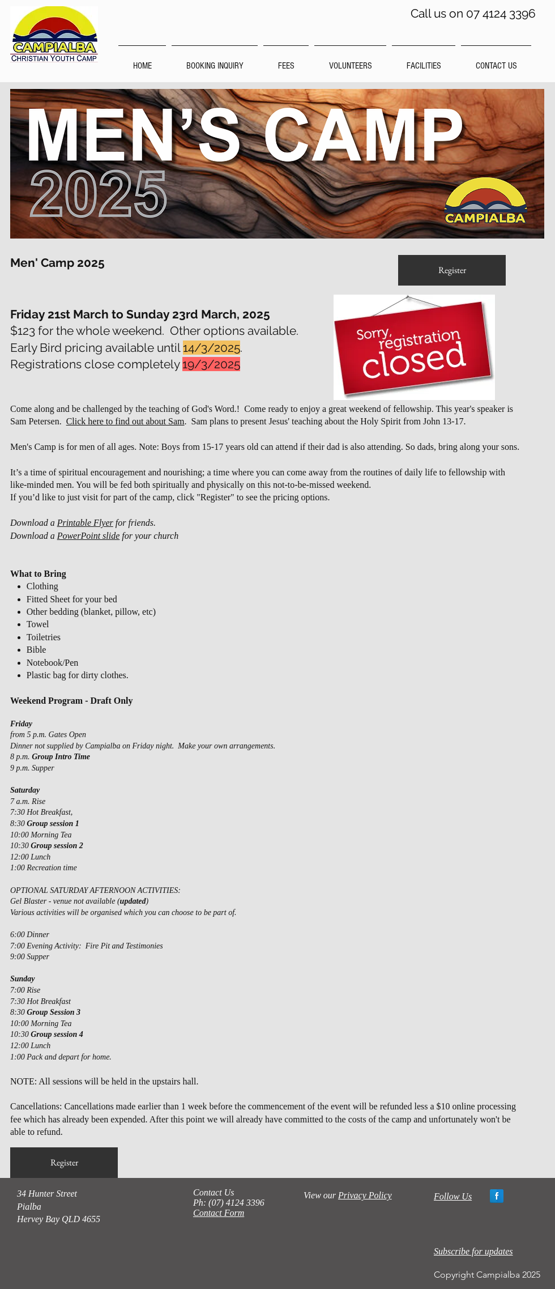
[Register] (452, 270)
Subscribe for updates (473, 1251)
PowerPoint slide (88, 536)
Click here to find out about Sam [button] (125, 421)
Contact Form (218, 1213)
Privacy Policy (365, 1195)
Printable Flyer (85, 522)
